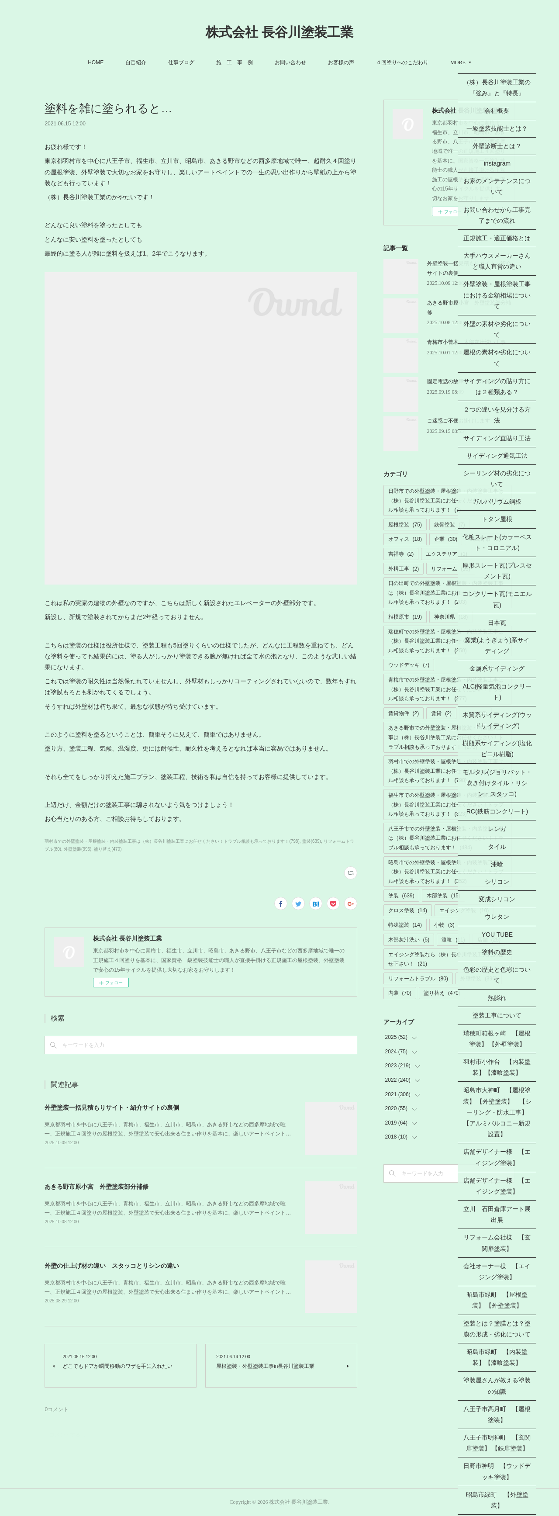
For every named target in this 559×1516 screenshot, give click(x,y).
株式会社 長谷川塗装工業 (279, 32)
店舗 (488, 940)
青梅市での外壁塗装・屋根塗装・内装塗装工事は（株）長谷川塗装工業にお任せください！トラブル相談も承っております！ (446, 689)
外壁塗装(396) (77, 849)
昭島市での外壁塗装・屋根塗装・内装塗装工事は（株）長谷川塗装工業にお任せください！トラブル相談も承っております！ (446, 871)
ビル (475, 713)
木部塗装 (443, 896)
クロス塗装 (407, 910)
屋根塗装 (405, 525)
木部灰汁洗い (409, 940)
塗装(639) (311, 841)
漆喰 (453, 940)
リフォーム (450, 569)
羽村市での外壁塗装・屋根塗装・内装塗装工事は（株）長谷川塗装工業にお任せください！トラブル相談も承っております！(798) (172, 841)
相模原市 (405, 617)
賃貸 (441, 713)
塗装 (401, 896)
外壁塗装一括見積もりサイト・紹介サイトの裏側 (112, 1107)
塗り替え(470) (107, 849)
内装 (399, 993)
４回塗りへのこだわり (402, 62)
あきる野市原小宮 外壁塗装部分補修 (96, 1186)
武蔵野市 (484, 539)
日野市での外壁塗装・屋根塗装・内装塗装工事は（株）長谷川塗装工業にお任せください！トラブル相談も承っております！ (446, 500)
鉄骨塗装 (449, 525)
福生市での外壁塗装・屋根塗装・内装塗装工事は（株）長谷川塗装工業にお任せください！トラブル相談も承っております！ (446, 804)
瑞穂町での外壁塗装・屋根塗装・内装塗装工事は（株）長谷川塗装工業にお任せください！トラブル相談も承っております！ (446, 641)
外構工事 (403, 569)
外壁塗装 (478, 979)
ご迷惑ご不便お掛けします (458, 421)
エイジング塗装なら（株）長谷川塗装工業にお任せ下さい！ (446, 959)
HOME (96, 62)
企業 (445, 539)
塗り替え (442, 993)
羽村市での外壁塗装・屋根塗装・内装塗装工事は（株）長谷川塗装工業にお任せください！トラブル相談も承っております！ (446, 770)
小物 (444, 925)
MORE (458, 62)
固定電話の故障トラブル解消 (461, 381)
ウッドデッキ (409, 665)
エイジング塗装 (464, 910)
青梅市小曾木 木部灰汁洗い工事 (466, 342)
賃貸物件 (403, 713)
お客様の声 (341, 62)
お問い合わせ (290, 62)
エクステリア (446, 554)
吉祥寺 (401, 554)
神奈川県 (451, 617)
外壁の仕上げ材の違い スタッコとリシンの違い (112, 1265)
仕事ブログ (181, 62)
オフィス (405, 539)
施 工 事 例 (234, 62)
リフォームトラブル (418, 979)
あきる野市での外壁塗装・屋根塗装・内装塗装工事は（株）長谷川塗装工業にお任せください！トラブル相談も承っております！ (446, 737)
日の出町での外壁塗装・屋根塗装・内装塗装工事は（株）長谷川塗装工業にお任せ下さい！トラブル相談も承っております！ (446, 592)
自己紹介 (135, 62)
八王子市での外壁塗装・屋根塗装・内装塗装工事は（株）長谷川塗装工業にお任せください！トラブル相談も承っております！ (446, 838)
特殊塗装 (405, 925)
